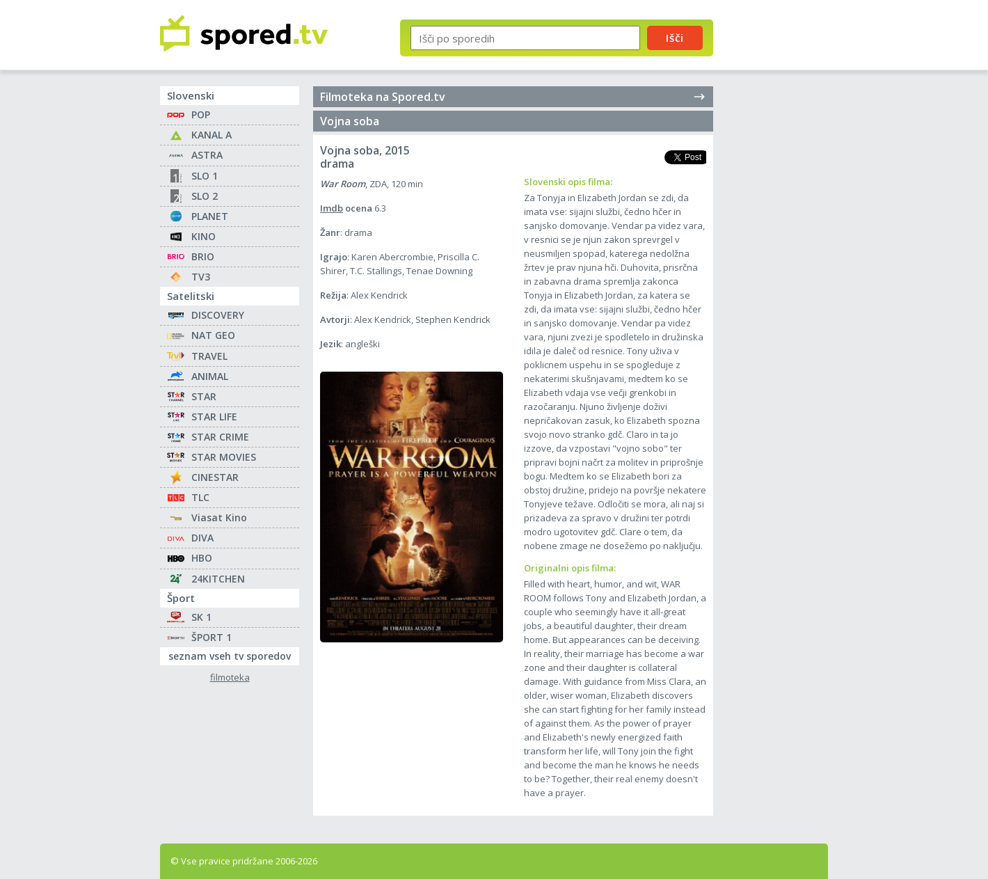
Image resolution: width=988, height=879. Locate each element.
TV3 (200, 276)
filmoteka (230, 677)
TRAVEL (209, 356)
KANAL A (211, 134)
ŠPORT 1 (211, 637)
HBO (201, 557)
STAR (203, 396)
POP (200, 114)
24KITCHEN (218, 578)
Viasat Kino (219, 517)
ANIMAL (209, 376)
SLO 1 (204, 175)
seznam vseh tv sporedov (233, 655)
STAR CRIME (220, 436)
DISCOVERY (217, 315)
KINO (203, 236)
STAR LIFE (214, 416)
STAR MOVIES (223, 457)
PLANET (209, 216)
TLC (200, 497)
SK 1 (201, 617)
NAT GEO (213, 335)
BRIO (202, 256)
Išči (675, 38)
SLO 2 (204, 196)
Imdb (331, 208)
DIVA (202, 537)
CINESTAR (215, 477)
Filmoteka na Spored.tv (513, 96)
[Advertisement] (782, 228)
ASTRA (207, 154)
